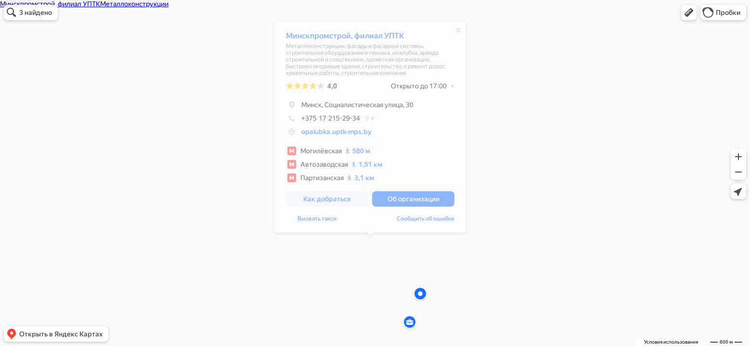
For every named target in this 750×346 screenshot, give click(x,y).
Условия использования (671, 342)
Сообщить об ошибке (425, 221)
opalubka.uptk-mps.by (336, 134)
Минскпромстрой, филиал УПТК (345, 38)
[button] (689, 12)
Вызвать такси (316, 221)
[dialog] (370, 129)
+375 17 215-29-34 (323, 120)
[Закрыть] (458, 33)
